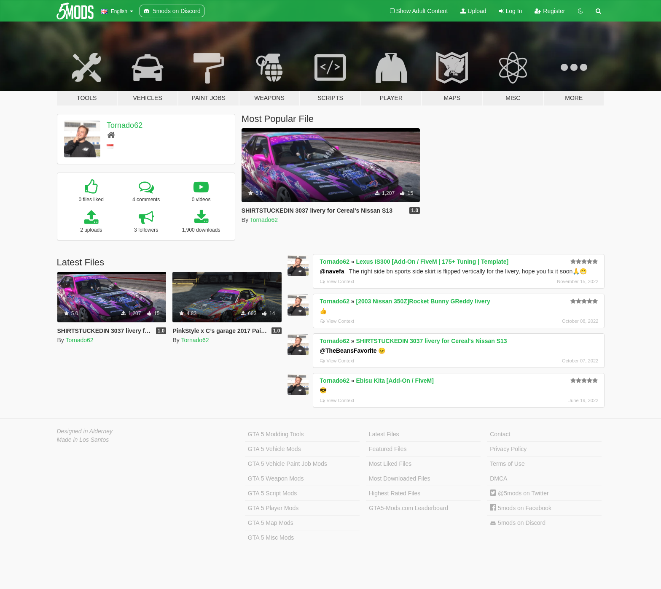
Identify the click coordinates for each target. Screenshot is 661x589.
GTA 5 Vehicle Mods (274, 449)
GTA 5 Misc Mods (271, 537)
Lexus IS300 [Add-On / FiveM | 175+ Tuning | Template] (432, 261)
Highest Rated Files (394, 493)
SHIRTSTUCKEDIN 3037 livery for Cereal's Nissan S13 (431, 341)
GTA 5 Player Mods (273, 508)
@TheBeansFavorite (348, 350)
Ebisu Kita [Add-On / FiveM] (395, 380)
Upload (473, 11)
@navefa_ (333, 271)
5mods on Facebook (520, 508)
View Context (337, 281)
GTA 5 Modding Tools (276, 434)
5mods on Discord (517, 523)
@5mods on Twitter (519, 493)
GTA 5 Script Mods (272, 493)
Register (550, 11)
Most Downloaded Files (399, 478)
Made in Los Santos (83, 439)
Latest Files (384, 434)
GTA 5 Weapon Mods (276, 478)
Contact (500, 434)
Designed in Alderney (85, 431)
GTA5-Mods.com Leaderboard (408, 508)
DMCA (498, 478)
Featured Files (387, 449)
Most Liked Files (390, 463)
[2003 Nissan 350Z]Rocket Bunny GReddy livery (423, 301)
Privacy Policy (508, 449)
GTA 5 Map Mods (270, 522)
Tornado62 (124, 125)
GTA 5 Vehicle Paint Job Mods (287, 463)
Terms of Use (507, 463)
